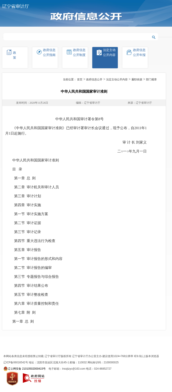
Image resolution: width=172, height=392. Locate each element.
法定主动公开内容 (109, 52)
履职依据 (136, 79)
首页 (79, 79)
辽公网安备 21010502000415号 (24, 368)
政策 (18, 55)
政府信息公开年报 (139, 52)
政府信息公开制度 (79, 52)
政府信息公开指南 (49, 52)
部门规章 (151, 79)
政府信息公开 (94, 79)
